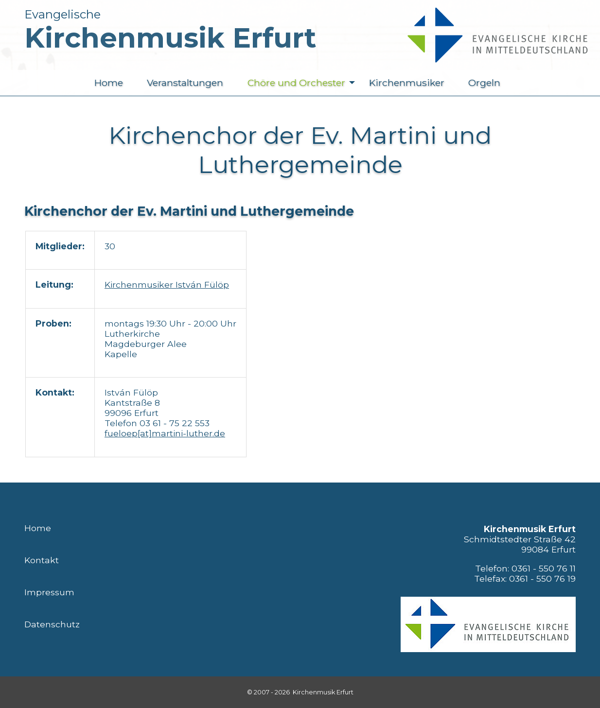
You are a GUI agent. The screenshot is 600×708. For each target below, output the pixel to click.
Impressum (49, 592)
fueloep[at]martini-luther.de (165, 433)
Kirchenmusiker (406, 82)
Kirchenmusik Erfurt (170, 37)
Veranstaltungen (185, 82)
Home (108, 82)
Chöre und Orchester (303, 83)
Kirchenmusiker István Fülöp (167, 284)
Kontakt (41, 560)
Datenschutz (52, 624)
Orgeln (484, 82)
